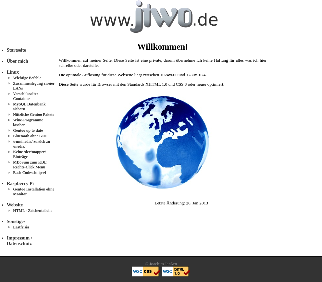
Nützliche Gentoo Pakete (33, 114)
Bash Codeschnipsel (29, 172)
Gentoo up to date (28, 130)
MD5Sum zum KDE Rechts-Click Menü (29, 164)
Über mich (17, 61)
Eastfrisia (21, 227)
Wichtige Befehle (27, 78)
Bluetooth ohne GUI (29, 136)
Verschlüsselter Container (25, 96)
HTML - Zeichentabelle (32, 210)
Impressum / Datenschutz (19, 240)
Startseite (16, 50)
